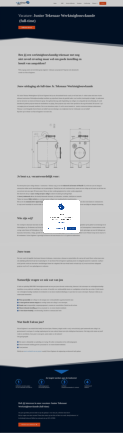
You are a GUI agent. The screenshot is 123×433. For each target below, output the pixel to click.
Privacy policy (61, 222)
